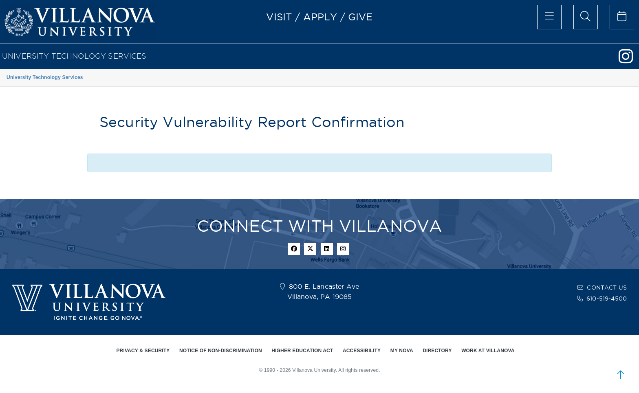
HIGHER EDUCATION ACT (302, 350)
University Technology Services (74, 56)
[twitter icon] (310, 249)
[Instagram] (629, 60)
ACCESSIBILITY (362, 350)
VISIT (279, 16)
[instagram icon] (343, 249)
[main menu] (549, 17)
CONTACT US (607, 287)
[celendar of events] (622, 17)
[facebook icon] (294, 249)
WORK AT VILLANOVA (487, 350)
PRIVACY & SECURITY (143, 350)
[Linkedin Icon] (327, 249)
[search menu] (585, 17)
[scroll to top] (620, 374)
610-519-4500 (606, 298)
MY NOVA (401, 350)
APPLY (320, 16)
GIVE (360, 16)
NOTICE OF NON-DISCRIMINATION (220, 350)
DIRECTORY (437, 350)
